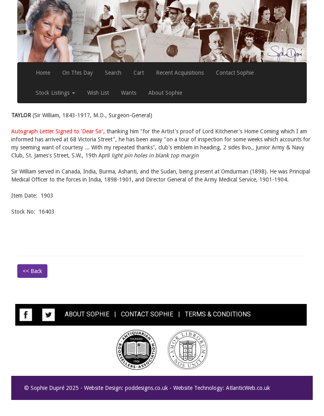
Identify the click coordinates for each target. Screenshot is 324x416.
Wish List (98, 93)
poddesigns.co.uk (146, 388)
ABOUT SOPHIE (87, 314)
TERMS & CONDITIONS (218, 314)
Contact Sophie (235, 72)
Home (43, 72)
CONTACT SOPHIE (147, 314)
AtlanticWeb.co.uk (248, 388)
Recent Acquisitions (180, 72)
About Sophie (165, 93)
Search (113, 72)
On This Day (77, 72)
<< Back (32, 271)
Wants (128, 93)
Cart (138, 72)
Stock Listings (55, 93)
